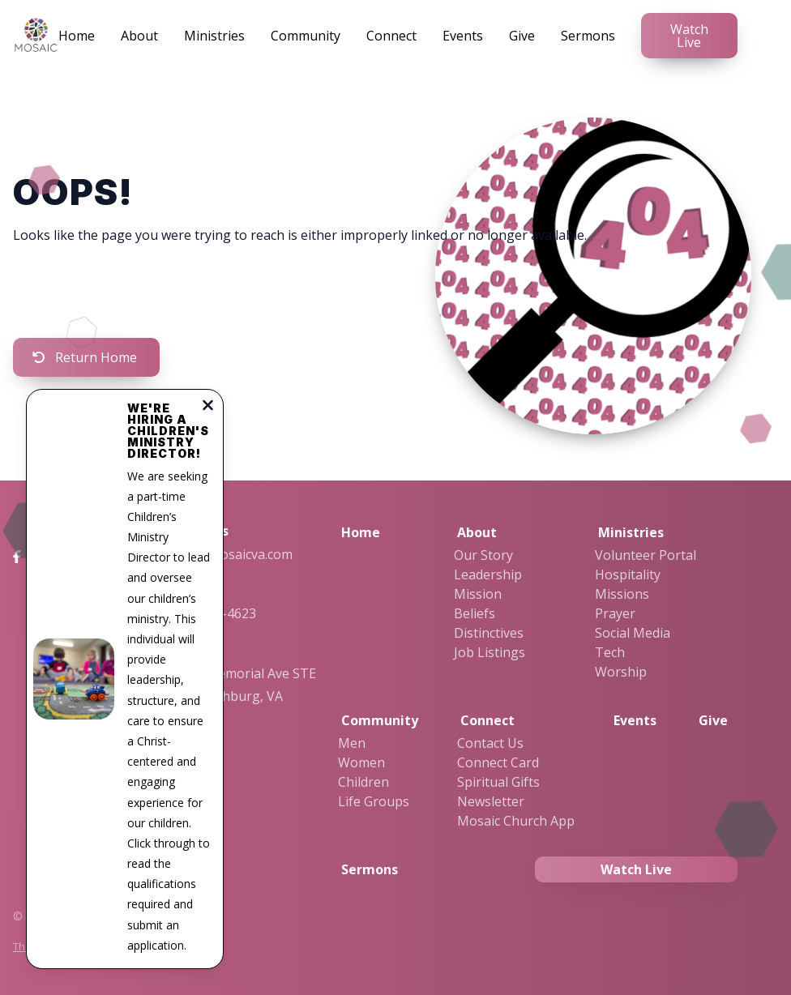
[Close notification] (207, 407)
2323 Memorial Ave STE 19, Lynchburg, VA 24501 (244, 696)
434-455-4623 (214, 613)
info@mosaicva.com (233, 554)
